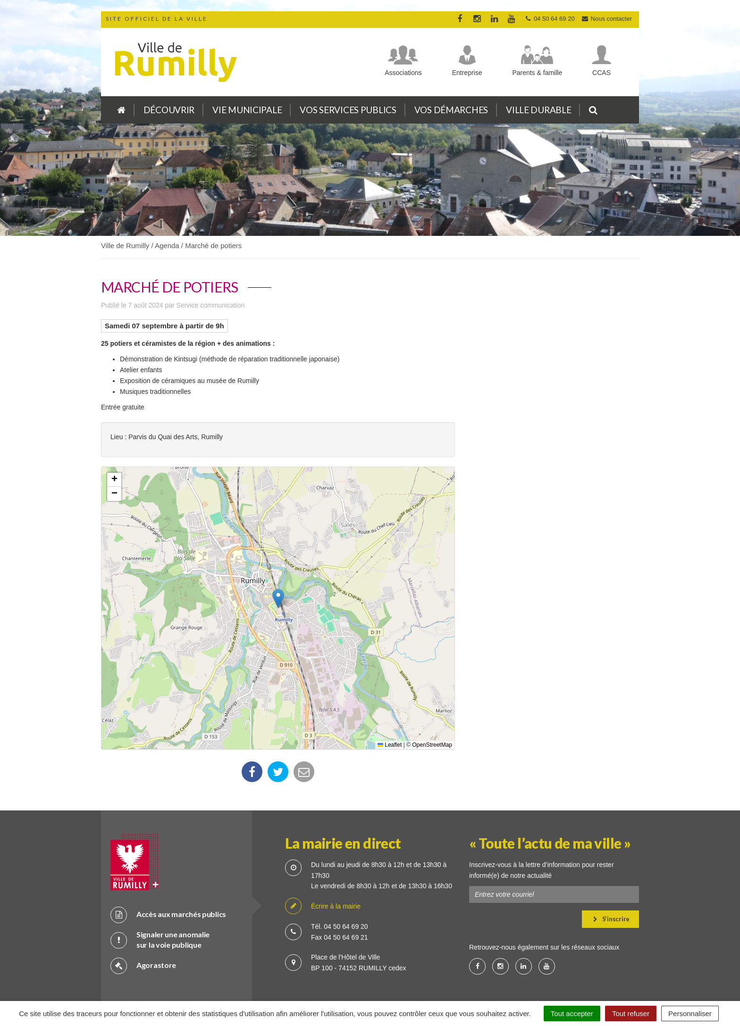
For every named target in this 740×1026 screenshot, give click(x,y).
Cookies (358, 978)
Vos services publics (348, 109)
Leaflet (390, 745)
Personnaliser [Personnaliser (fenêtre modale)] (690, 1013)
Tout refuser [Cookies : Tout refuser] (630, 1013)
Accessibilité (457, 978)
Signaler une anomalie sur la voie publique (160, 907)
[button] (278, 598)
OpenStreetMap (432, 745)
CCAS (601, 72)
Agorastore (143, 932)
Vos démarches (451, 109)
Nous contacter (606, 18)
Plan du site (280, 978)
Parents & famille (537, 72)
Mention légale (405, 978)
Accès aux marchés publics (168, 881)
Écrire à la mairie (323, 873)
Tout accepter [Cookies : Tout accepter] (572, 1013)
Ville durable (538, 109)
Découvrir (168, 109)
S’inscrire (611, 886)
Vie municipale (247, 109)
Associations (403, 72)
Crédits (321, 978)
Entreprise (467, 72)
